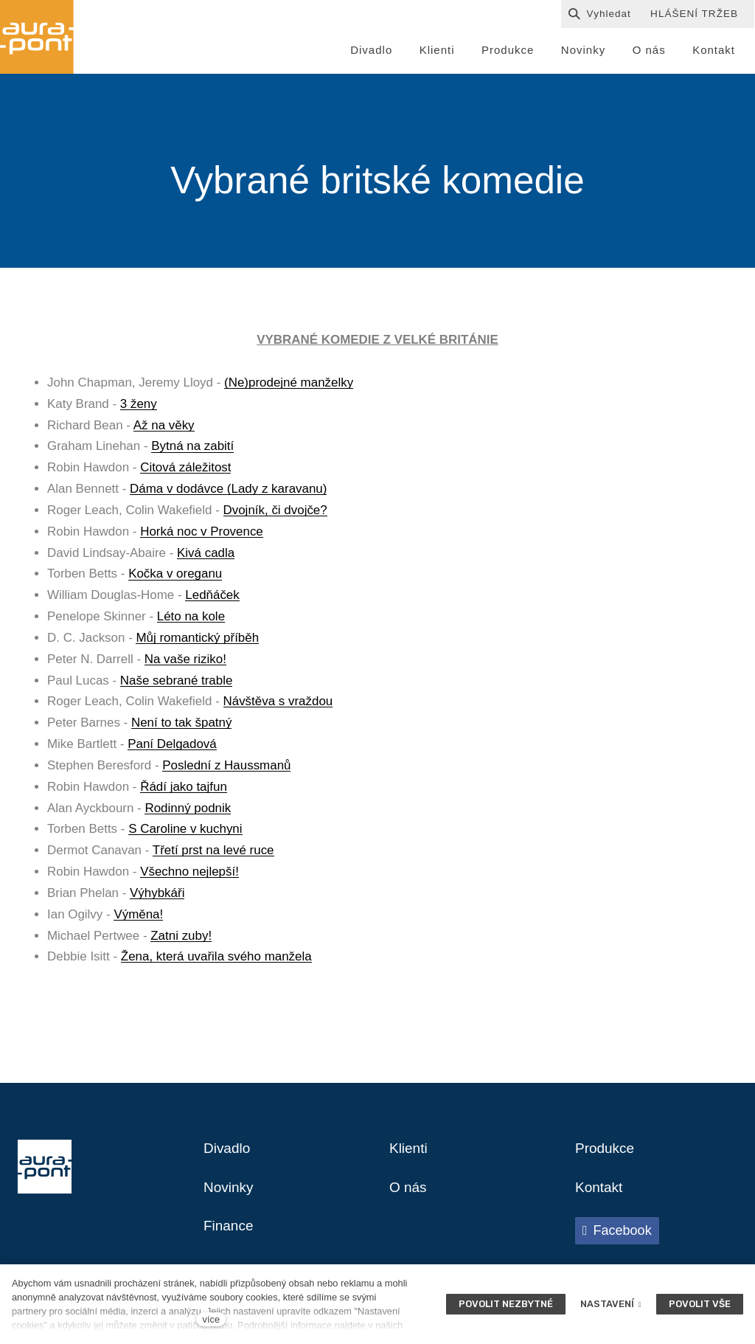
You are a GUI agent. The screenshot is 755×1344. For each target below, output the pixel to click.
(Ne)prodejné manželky (288, 385)
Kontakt (600, 1192)
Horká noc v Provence (201, 534)
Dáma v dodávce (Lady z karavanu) (228, 492)
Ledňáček (212, 598)
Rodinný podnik (188, 810)
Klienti (409, 1152)
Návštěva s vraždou (278, 704)
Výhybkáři (157, 895)
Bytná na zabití (192, 449)
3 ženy (138, 406)
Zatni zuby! (181, 938)
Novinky (229, 1192)
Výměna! (138, 917)
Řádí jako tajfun (183, 789)
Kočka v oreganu (175, 576)
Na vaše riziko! (185, 661)
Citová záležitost (185, 470)
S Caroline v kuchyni (185, 832)
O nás (408, 1192)
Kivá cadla (205, 555)
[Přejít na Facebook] (617, 1235)
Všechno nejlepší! (189, 874)
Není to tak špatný (181, 725)
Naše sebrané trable (176, 683)
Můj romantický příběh (197, 641)
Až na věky (164, 427)
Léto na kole (191, 619)
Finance (229, 1232)
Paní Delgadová (172, 747)
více (211, 1319)
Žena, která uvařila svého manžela (216, 959)
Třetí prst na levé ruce (213, 853)
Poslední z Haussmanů (226, 768)
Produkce (606, 1152)
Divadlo (228, 1152)
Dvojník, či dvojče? (275, 513)
